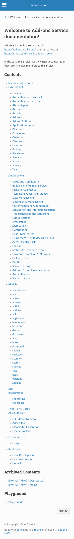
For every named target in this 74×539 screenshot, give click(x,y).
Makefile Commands (24, 189)
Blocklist (17, 129)
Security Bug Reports (20, 83)
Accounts (18, 109)
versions (17, 378)
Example (17, 463)
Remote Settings (21, 266)
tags (14, 370)
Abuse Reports (20, 105)
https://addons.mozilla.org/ (20, 49)
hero (15, 342)
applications (19, 318)
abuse (15, 298)
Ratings (16, 149)
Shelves (16, 165)
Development (16, 175)
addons (16, 310)
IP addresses (15, 393)
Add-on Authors (21, 121)
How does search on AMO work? (31, 254)
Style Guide (19, 226)
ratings (16, 350)
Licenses (17, 145)
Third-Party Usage (19, 409)
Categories (18, 133)
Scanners (17, 161)
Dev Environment (22, 459)
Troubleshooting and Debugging (30, 214)
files (14, 338)
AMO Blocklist (17, 413)
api (14, 314)
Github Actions (21, 218)
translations (19, 290)
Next (63, 511)
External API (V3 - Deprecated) (26, 480)
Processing (18, 399)
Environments (16, 437)
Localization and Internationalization (33, 209)
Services (17, 157)
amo (14, 294)
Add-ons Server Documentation (31, 270)
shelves (16, 366)
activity (16, 306)
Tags (14, 169)
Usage (16, 443)
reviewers (18, 354)
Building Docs (20, 258)
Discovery (18, 141)
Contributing (19, 230)
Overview (18, 93)
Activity (17, 113)
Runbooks (14, 449)
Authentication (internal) (26, 101)
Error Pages (19, 222)
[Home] (5, 17)
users (15, 374)
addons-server (39, 5)
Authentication (21, 274)
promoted (18, 346)
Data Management (23, 197)
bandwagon (19, 322)
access (16, 302)
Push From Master (23, 234)
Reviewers (18, 153)
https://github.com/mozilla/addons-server (28, 53)
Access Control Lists (24, 242)
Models (12, 284)
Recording (18, 403)
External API (15, 87)
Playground (15, 502)
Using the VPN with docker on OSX (33, 238)
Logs (11, 388)
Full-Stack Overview (24, 419)
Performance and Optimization (30, 205)
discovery (18, 334)
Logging (16, 246)
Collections (19, 137)
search (16, 362)
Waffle (16, 262)
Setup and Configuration (26, 181)
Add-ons (17, 117)
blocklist (17, 326)
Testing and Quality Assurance (30, 193)
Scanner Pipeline (22, 278)
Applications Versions (25, 125)
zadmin (16, 382)
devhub (16, 330)
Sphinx (21, 529)
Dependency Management (27, 201)
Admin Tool (19, 423)
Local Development (23, 455)
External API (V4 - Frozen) (23, 484)
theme (37, 529)
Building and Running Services (30, 185)
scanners (17, 358)
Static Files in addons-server (28, 250)
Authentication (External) (27, 97)
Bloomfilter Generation (25, 427)
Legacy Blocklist (21, 431)
